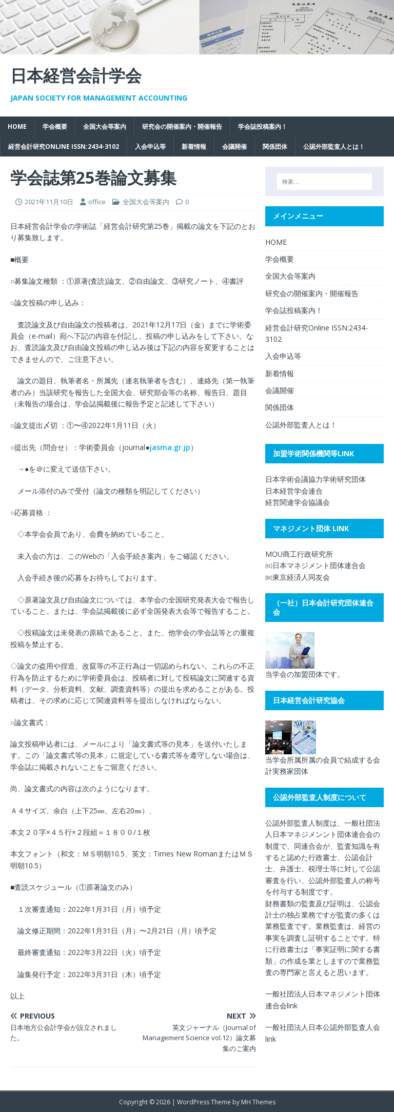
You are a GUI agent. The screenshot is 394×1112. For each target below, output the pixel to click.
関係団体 (275, 146)
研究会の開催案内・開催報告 (182, 126)
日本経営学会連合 (294, 491)
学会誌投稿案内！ (262, 126)
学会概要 (55, 126)
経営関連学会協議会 (297, 502)
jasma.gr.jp (170, 447)
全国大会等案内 (104, 126)
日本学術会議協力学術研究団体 (315, 479)
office (97, 201)
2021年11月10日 (49, 201)
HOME (17, 126)
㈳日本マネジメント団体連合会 (315, 565)
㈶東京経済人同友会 (297, 577)
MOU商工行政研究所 (299, 554)
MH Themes (258, 1102)
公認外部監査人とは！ (334, 146)
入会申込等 (150, 146)
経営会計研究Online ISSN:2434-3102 (63, 146)
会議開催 (234, 146)
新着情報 (194, 146)
